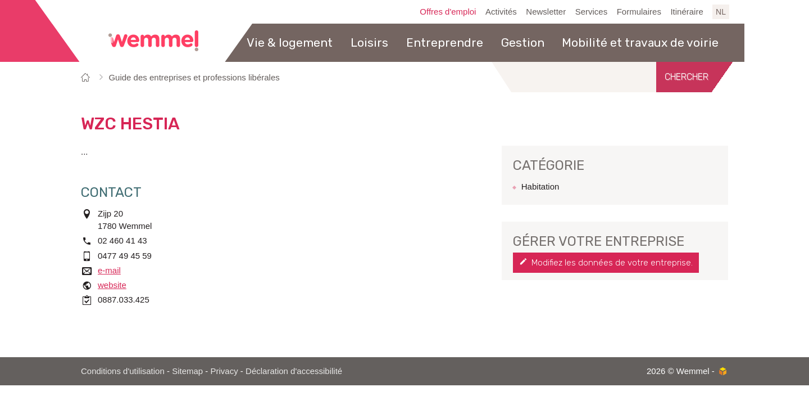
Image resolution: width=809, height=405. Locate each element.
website (112, 285)
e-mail (109, 270)
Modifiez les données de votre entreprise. (612, 263)
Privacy (224, 371)
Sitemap (187, 371)
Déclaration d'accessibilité (294, 371)
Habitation (540, 186)
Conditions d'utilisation (123, 371)
